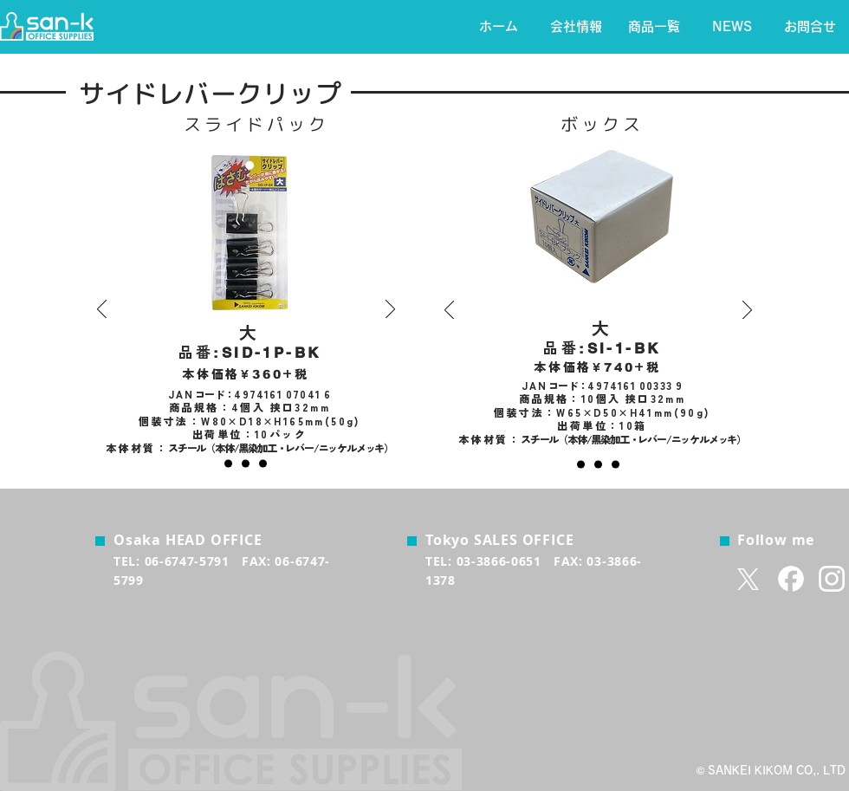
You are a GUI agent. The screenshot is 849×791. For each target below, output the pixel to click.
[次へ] (390, 310)
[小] (263, 464)
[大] (228, 464)
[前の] (102, 310)
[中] (246, 464)
